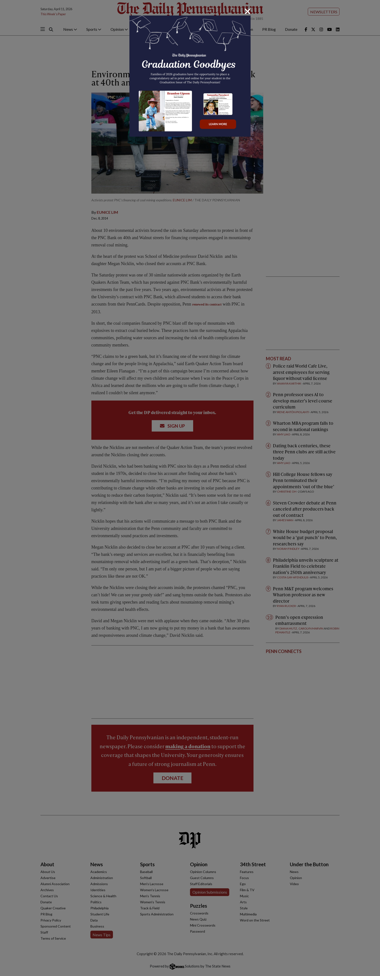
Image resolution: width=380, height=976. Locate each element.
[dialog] (190, 488)
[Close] (248, 11)
